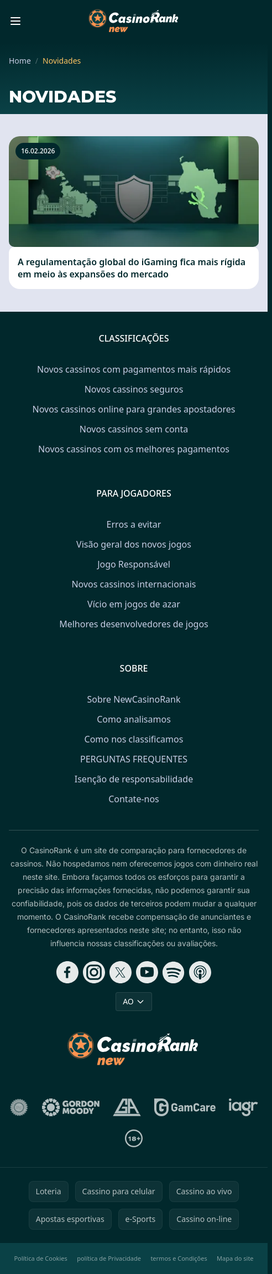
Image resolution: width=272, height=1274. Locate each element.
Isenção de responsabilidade (134, 779)
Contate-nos (133, 799)
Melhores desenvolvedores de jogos (133, 624)
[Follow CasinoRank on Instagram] (94, 972)
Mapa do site (235, 1258)
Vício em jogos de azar (133, 604)
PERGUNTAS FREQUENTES (133, 759)
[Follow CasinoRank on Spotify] (174, 972)
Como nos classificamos (134, 739)
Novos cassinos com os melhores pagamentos (133, 449)
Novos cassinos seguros (134, 389)
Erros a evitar (134, 524)
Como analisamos (134, 719)
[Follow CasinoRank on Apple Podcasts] (200, 972)
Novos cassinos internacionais (133, 584)
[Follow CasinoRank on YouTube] (147, 972)
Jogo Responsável (133, 564)
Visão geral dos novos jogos (133, 544)
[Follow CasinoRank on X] (120, 972)
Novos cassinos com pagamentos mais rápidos (134, 369)
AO (134, 1001)
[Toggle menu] (15, 21)
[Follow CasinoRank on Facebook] (67, 972)
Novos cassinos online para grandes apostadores (134, 409)
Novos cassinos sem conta (134, 429)
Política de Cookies (40, 1258)
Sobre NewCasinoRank (133, 699)
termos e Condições (178, 1258)
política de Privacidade (109, 1258)
